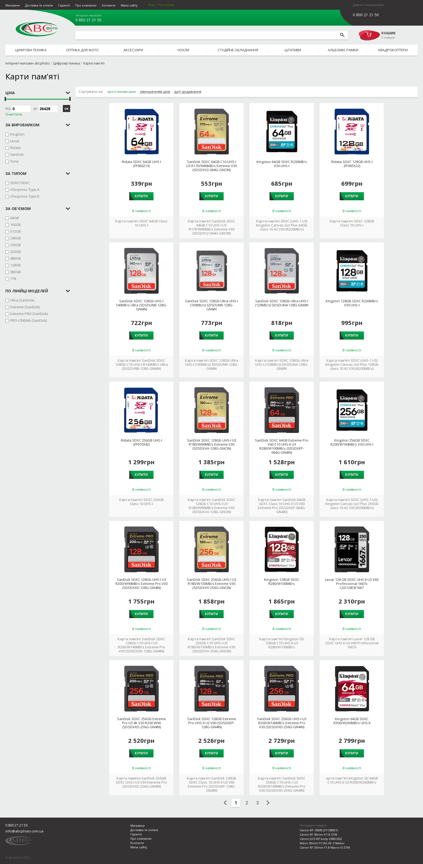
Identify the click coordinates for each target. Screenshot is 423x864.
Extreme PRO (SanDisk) (29, 313)
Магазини (12, 5)
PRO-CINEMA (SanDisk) (28, 320)
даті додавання (187, 92)
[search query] (206, 35)
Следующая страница (268, 803)
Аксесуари (133, 50)
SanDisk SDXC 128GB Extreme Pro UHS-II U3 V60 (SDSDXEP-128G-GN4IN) (211, 723)
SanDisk (17, 154)
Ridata (15, 147)
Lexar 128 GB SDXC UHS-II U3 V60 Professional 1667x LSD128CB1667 (351, 584)
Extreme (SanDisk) (25, 306)
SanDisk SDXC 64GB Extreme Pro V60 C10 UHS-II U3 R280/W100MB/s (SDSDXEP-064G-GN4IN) (281, 446)
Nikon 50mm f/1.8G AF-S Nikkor (322, 843)
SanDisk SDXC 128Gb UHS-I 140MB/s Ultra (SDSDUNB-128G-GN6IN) (141, 305)
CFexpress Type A (24, 189)
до (45, 109)
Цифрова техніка (30, 50)
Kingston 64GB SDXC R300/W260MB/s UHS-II (351, 721)
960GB (15, 271)
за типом (15, 173)
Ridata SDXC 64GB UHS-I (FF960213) (141, 164)
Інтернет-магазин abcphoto (27, 63)
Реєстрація (166, 5)
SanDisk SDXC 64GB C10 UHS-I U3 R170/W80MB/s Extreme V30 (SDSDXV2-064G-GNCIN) (211, 166)
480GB (15, 258)
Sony (14, 161)
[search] (342, 35)
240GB (15, 238)
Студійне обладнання (238, 50)
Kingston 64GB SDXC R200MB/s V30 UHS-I (282, 164)
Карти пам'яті (94, 63)
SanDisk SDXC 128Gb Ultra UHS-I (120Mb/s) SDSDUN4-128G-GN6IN (281, 303)
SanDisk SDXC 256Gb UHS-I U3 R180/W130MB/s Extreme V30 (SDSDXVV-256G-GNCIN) (211, 584)
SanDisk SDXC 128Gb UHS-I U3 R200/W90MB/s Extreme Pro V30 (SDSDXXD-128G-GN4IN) (141, 584)
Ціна (10, 92)
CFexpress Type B (24, 196)
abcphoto (36, 29)
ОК (66, 108)
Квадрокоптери (393, 50)
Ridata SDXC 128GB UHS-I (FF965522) (352, 164)
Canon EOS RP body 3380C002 (321, 839)
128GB (15, 265)
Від (18, 109)
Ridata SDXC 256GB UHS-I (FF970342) (141, 442)
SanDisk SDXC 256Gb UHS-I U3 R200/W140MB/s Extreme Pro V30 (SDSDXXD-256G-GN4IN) (281, 723)
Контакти (108, 5)
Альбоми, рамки (343, 50)
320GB (15, 251)
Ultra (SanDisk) (22, 300)
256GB (15, 244)
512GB (15, 231)
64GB (14, 217)
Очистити (13, 114)
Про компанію (86, 5)
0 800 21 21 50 (88, 20)
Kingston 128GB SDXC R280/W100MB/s (281, 582)
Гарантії (64, 5)
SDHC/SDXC (20, 182)
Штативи (293, 50)
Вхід (151, 5)
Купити (141, 196)
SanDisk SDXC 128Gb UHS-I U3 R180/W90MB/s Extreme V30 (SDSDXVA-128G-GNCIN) (211, 444)
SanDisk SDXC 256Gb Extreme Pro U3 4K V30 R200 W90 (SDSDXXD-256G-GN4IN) (141, 723)
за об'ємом (18, 208)
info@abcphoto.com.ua (24, 831)
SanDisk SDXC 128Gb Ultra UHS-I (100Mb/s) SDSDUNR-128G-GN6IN (211, 305)
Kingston (17, 134)
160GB (15, 224)
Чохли (183, 50)
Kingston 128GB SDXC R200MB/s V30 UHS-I (352, 303)
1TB (13, 278)
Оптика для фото (82, 50)
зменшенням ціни (155, 92)
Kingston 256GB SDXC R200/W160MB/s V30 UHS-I (351, 442)
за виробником (22, 124)
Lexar (14, 140)
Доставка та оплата (39, 5)
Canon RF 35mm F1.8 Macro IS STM (325, 847)
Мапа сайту (129, 5)
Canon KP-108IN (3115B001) (319, 830)
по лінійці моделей (26, 290)
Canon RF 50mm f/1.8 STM (318, 834)
